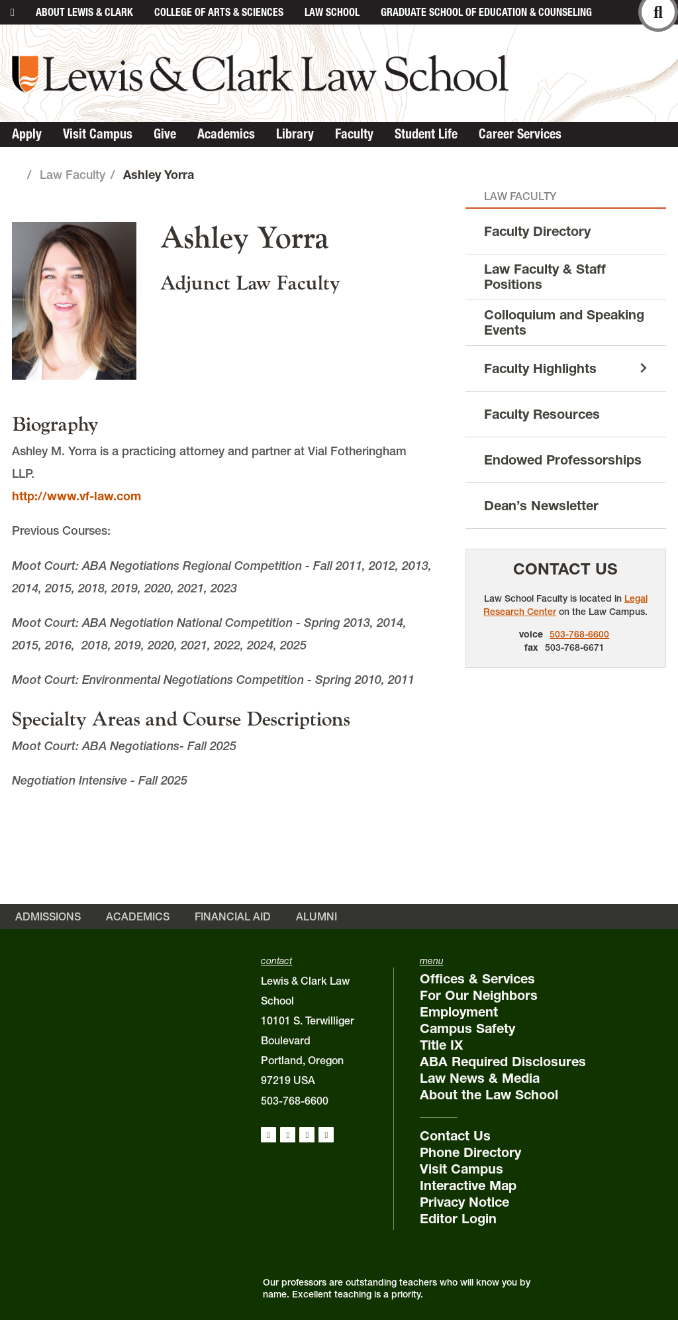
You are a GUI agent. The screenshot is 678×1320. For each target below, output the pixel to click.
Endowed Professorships (563, 460)
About (84, 12)
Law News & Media (480, 1078)
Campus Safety (467, 1028)
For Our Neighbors (479, 995)
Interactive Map (468, 1185)
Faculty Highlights (540, 368)
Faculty (354, 134)
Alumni (316, 916)
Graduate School (486, 12)
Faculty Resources (542, 414)
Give (165, 134)
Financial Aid (233, 916)
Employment (459, 1012)
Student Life (426, 134)
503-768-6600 (579, 634)
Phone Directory (470, 1152)
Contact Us (565, 568)
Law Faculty (72, 174)
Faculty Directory (537, 231)
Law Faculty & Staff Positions (545, 276)
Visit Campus (97, 134)
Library (295, 134)
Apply (27, 134)
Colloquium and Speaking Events (564, 322)
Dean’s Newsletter (541, 506)
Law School (332, 12)
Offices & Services (477, 979)
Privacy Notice (464, 1202)
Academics (226, 134)
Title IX (441, 1045)
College (218, 12)
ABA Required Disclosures (503, 1062)
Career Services (520, 134)
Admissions (48, 916)
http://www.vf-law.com (76, 496)
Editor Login (458, 1219)
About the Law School (489, 1095)
